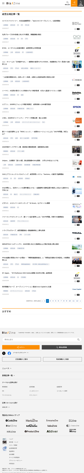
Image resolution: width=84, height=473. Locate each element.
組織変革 (59, 387)
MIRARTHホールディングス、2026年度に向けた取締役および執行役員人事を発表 (30, 244)
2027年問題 (34, 138)
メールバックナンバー (21, 353)
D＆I (43, 122)
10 (70, 301)
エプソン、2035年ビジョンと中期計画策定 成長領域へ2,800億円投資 (26, 104)
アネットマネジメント (23, 221)
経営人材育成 (24, 68)
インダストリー (34, 391)
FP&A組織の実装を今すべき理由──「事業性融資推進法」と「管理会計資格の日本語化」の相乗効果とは (36, 259)
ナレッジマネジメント (25, 194)
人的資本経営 (29, 52)
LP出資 (34, 291)
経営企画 (12, 25)
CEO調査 (23, 277)
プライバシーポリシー (15, 458)
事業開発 (6, 151)
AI (10, 178)
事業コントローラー (35, 68)
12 (77, 301)
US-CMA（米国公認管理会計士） (41, 264)
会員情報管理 (13, 446)
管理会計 (27, 178)
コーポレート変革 (62, 391)
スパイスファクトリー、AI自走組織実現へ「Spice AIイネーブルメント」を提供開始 (31, 21)
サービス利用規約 (14, 455)
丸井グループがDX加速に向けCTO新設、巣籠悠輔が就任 (21, 34)
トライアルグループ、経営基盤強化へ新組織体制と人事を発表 (23, 230)
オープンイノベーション (16, 291)
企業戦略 (6, 25)
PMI (21, 234)
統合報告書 (27, 164)
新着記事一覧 (8, 376)
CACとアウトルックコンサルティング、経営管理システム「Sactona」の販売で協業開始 (33, 174)
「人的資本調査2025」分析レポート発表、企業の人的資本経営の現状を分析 (28, 77)
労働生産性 (36, 194)
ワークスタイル (6, 395)
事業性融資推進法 (25, 264)
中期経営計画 (21, 108)
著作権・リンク (13, 440)
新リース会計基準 (24, 138)
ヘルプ (11, 437)
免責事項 (11, 449)
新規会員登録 (61, 347)
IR (22, 52)
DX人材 (27, 25)
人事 (11, 52)
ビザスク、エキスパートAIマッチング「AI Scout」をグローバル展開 (26, 203)
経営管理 (20, 178)
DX (22, 25)
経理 (16, 138)
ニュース (7, 368)
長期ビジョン (30, 108)
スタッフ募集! (13, 443)
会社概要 (11, 452)
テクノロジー (33, 395)
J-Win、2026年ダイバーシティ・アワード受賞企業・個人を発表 (24, 118)
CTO (26, 38)
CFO (11, 68)
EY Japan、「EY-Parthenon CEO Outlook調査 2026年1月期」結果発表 (27, 273)
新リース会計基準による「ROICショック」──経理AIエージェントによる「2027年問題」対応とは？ (35, 133)
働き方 (15, 194)
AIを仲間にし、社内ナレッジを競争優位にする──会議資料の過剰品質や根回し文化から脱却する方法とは (35, 189)
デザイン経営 (21, 151)
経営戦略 (32, 387)
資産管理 (12, 221)
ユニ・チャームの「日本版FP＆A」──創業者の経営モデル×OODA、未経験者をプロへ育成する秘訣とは (36, 63)
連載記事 (6, 407)
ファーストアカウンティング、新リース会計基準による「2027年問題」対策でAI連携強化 (33, 217)
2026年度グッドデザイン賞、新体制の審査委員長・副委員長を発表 (25, 147)
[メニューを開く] (3, 3)
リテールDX (27, 234)
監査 (22, 94)
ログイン (21, 347)
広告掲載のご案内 (21, 359)
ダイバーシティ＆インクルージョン (31, 122)
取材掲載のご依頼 (62, 359)
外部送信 (11, 461)
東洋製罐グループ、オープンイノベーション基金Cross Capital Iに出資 (26, 287)
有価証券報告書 (36, 164)
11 (73, 301)
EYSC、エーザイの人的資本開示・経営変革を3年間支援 (22, 48)
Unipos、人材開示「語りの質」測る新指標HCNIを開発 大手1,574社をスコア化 (30, 160)
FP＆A (17, 68)
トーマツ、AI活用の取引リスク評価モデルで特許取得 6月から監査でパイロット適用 (31, 91)
